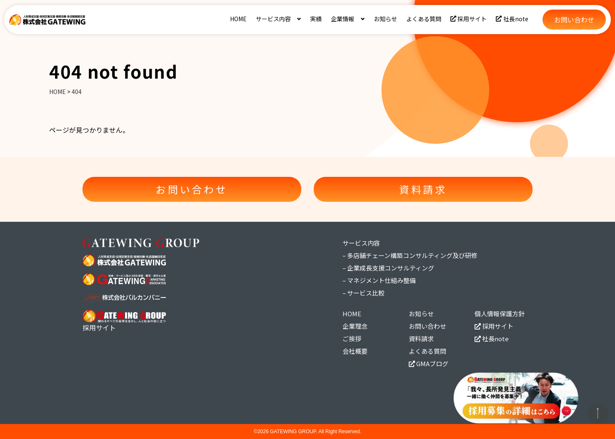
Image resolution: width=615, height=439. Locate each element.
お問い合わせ (427, 326)
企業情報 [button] (342, 19)
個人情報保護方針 (500, 313)
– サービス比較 (363, 292)
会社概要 (355, 351)
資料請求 (421, 338)
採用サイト (468, 19)
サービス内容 (361, 242)
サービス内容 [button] (273, 19)
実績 (316, 19)
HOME (238, 19)
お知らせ (385, 19)
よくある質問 (423, 19)
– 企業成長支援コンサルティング (388, 267)
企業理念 (355, 326)
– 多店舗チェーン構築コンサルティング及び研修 (410, 255)
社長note (512, 19)
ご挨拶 (351, 338)
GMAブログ (428, 363)
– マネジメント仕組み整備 (379, 280)
